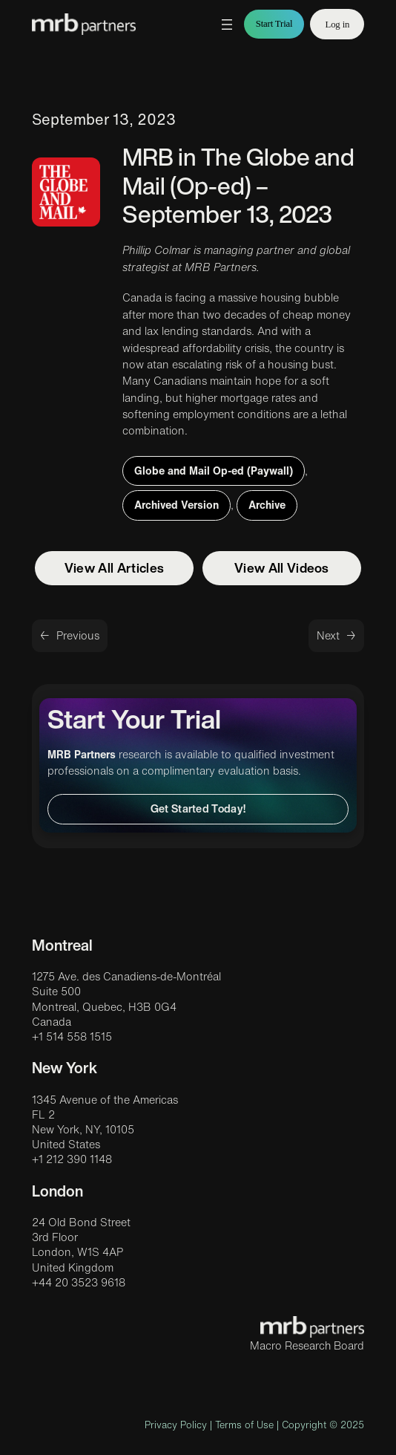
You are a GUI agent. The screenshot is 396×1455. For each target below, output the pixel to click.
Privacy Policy (176, 1425)
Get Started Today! (198, 808)
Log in (337, 24)
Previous (77, 635)
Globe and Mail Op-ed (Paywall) (213, 470)
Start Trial (274, 24)
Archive (267, 504)
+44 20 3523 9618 (78, 1282)
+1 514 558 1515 (72, 1036)
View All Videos (281, 568)
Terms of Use (244, 1425)
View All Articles (114, 568)
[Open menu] (227, 24)
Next (328, 635)
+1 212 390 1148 (72, 1159)
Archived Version (176, 504)
